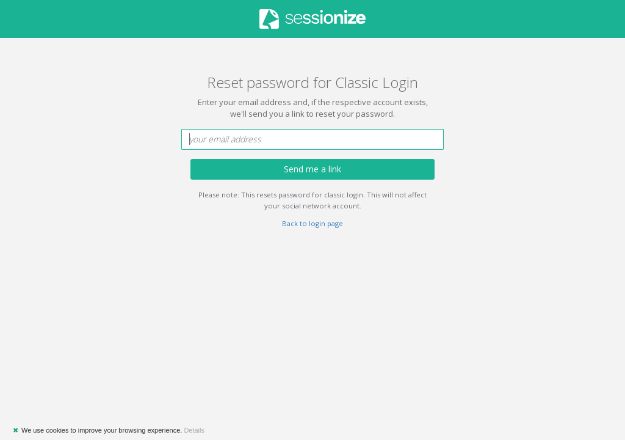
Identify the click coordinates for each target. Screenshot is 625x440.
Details (194, 430)
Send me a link (312, 169)
